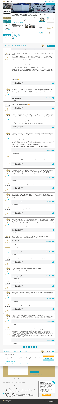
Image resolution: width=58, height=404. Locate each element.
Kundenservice (41, 32)
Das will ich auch (47, 1)
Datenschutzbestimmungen (12, 399)
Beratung (40, 29)
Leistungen (40, 27)
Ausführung (40, 28)
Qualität (40, 25)
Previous (24, 26)
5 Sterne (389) (16, 49)
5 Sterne (48, 17)
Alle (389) (7, 49)
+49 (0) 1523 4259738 (16, 34)
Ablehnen (48, 399)
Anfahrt (14, 30)
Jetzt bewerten (7, 35)
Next (36, 26)
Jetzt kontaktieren (50, 3)
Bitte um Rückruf (33, 365)
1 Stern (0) (51, 49)
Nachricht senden (34, 371)
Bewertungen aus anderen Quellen (7, 30)
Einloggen (53, 1)
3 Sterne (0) (33, 49)
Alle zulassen (48, 394)
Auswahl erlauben (48, 396)
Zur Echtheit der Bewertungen (7, 32)
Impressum (6, 399)
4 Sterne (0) (24, 49)
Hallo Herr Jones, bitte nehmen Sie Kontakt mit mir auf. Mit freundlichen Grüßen (18, 367)
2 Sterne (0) (42, 49)
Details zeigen (35, 402)
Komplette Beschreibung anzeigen (17, 22)
